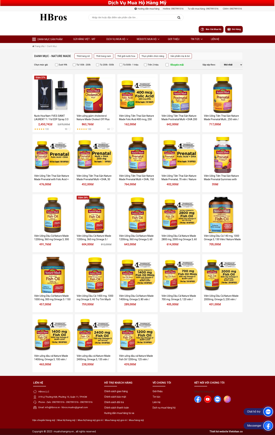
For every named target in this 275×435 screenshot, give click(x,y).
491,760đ (45, 244)
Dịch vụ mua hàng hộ (164, 407)
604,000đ (88, 244)
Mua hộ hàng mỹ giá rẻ (90, 420)
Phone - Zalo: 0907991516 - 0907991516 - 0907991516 (65, 402)
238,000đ (88, 364)
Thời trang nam (103, 56)
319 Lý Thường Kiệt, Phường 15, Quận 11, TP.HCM (62, 397)
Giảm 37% (40, 77)
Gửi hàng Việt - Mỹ (84, 39)
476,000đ (45, 184)
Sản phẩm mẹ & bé (180, 56)
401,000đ (215, 304)
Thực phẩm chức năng (153, 56)
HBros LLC (43, 391)
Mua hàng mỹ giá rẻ (116, 420)
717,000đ (215, 124)
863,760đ (88, 124)
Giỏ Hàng (236, 29)
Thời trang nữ (83, 56)
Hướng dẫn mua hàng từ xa (119, 413)
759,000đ (88, 304)
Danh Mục (52, 46)
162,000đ (130, 124)
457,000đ (45, 304)
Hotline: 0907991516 (173, 8)
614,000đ (173, 244)
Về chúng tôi (162, 382)
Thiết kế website (218, 431)
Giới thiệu (173, 39)
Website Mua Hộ (147, 39)
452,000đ (88, 184)
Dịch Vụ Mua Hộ (115, 39)
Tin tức (195, 39)
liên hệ (215, 39)
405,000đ (173, 304)
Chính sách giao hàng (116, 391)
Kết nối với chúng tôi (209, 382)
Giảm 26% (83, 197)
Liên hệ (38, 382)
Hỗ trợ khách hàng (118, 382)
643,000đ (130, 244)
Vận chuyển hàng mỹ (43, 420)
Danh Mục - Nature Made (52, 56)
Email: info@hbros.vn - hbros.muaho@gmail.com (63, 407)
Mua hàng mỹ (136, 420)
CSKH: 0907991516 (232, 8)
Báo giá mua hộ (213, 29)
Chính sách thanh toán (116, 407)
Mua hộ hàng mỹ (204, 391)
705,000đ (215, 244)
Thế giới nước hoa (126, 56)
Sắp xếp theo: (209, 65)
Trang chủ (38, 46)
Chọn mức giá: (41, 65)
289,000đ (130, 304)
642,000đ (173, 124)
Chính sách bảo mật (115, 396)
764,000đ (130, 184)
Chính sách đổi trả (114, 402)
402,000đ (173, 184)
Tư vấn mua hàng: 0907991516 (203, 8)
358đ (215, 184)
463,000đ (45, 364)
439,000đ (130, 364)
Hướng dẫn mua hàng (147, 8)
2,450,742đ (45, 124)
